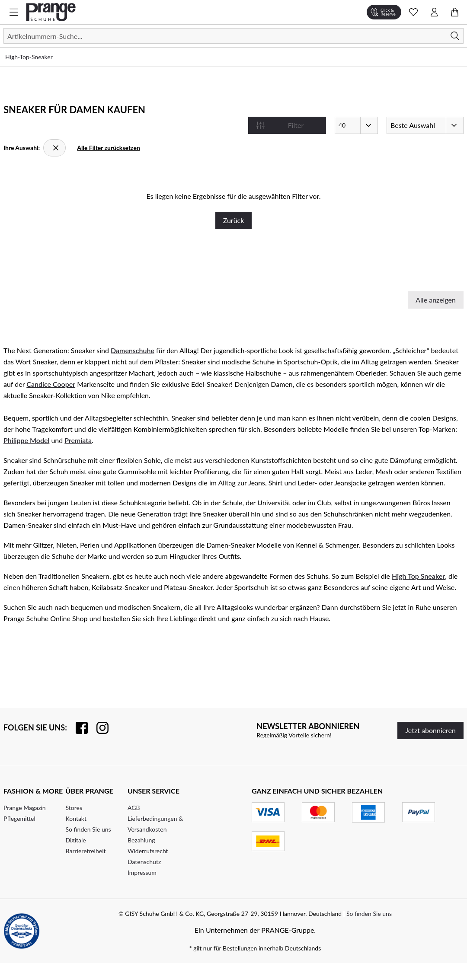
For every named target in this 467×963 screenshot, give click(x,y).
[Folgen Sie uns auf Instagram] (98, 728)
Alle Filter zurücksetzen (108, 147)
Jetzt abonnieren (430, 730)
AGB (134, 807)
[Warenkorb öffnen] (455, 12)
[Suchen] (233, 36)
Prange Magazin (24, 807)
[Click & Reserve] (384, 12)
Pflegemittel (19, 818)
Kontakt (76, 818)
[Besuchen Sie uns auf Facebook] (77, 728)
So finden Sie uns (88, 829)
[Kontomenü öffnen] (434, 12)
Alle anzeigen (436, 300)
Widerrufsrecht (148, 851)
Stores (74, 807)
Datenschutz (144, 861)
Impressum (142, 872)
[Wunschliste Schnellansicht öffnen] (413, 12)
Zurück (233, 220)
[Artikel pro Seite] (356, 125)
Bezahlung (141, 840)
